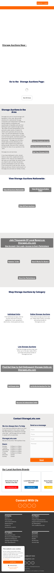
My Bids (34, 538)
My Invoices (35, 536)
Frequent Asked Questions (38, 519)
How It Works (35, 518)
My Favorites (35, 540)
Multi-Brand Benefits (10, 542)
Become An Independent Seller (12, 536)
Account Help (35, 542)
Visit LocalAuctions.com (38, 525)
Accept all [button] (13, 562)
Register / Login (42, 3)
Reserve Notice (9, 523)
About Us (7, 518)
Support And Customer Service (40, 521)
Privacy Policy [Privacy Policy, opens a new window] (6, 559)
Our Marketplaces (36, 523)
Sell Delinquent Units (10, 535)
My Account (35, 535)
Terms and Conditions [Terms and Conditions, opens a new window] (13, 567)
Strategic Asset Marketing (11, 540)
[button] (13, 565)
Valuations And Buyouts (11, 538)
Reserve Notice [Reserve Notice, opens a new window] (13, 568)
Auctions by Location (10, 527)
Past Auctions (8, 519)
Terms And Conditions (10, 521)
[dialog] (13, 558)
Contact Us (8, 525)
